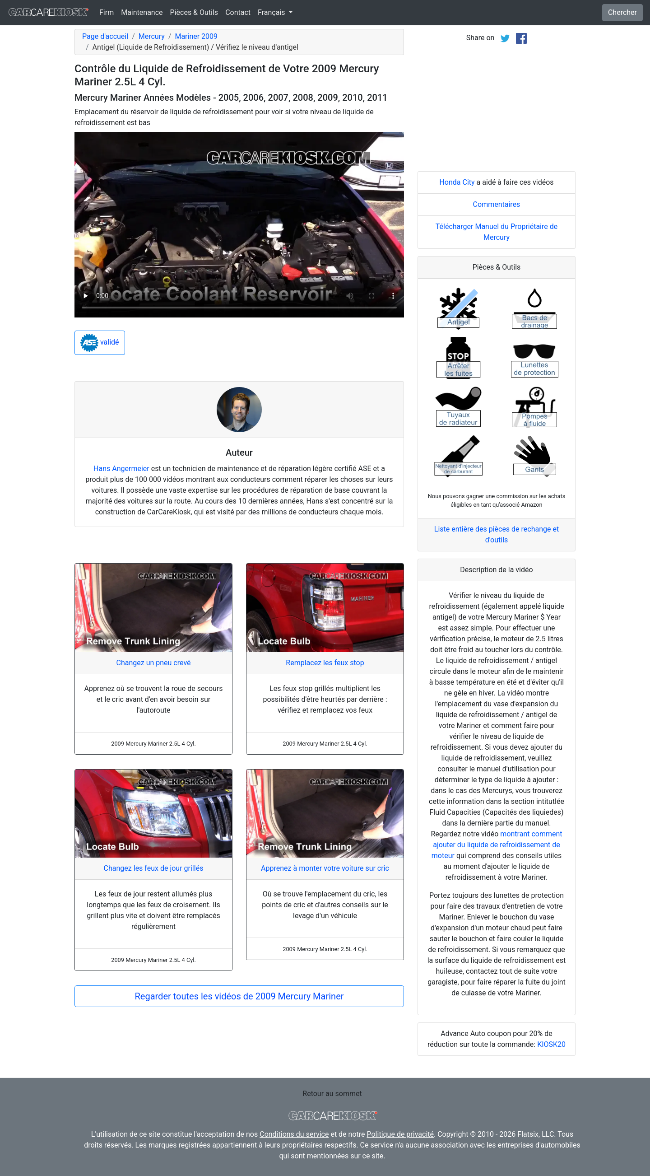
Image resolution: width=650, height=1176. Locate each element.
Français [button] (272, 12)
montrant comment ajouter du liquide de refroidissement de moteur (497, 845)
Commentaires (496, 204)
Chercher (622, 12)
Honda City (456, 182)
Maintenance (141, 12)
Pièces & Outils (194, 12)
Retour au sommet (332, 1093)
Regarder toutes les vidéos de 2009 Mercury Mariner (239, 996)
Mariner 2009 (196, 36)
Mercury (152, 36)
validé (99, 343)
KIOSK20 (551, 1044)
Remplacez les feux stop (325, 662)
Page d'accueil (105, 36)
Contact (238, 12)
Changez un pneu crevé (153, 662)
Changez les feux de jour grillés (154, 868)
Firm (106, 12)
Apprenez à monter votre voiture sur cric (325, 868)
